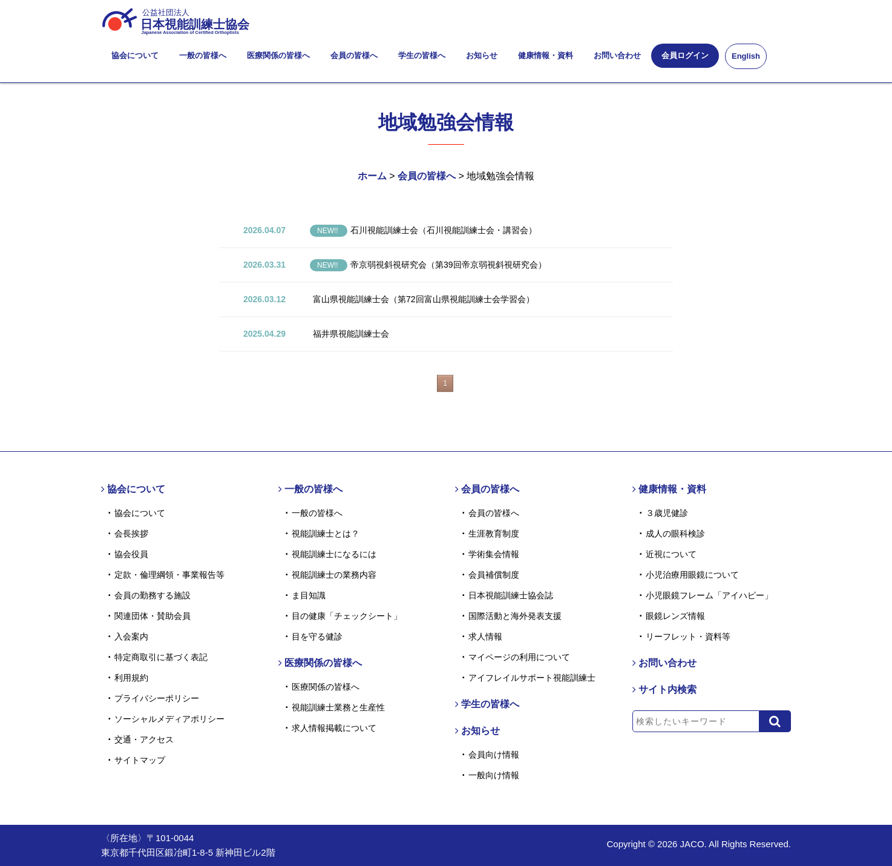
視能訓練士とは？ (325, 533)
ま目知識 (309, 595)
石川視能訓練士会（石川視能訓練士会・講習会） (423, 230)
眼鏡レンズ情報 (675, 616)
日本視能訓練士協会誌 (510, 595)
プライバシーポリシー (156, 698)
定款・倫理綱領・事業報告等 (169, 575)
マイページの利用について (519, 657)
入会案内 (131, 636)
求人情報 (485, 636)
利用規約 (131, 678)
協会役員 (131, 554)
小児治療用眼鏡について (692, 575)
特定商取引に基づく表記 (161, 657)
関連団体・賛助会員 (152, 616)
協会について (135, 55)
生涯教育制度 (493, 533)
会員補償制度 (493, 575)
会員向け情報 (493, 754)
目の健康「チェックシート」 (347, 616)
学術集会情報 (493, 554)
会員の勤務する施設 (152, 595)
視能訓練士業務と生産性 (338, 707)
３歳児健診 (667, 513)
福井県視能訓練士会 (351, 334)
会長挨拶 (131, 533)
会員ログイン (685, 55)
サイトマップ (139, 760)
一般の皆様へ (202, 55)
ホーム (372, 176)
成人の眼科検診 (675, 533)
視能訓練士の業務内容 (334, 575)
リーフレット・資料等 (688, 636)
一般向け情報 (493, 775)
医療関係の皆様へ (278, 55)
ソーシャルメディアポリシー (169, 719)
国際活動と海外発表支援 (515, 616)
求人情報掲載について (334, 728)
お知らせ (481, 55)
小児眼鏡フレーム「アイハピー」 (709, 595)
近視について (671, 554)
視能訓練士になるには (334, 554)
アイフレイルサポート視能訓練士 (531, 678)
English (746, 56)
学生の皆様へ (421, 55)
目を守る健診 (317, 636)
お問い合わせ (617, 55)
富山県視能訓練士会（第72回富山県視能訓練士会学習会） (423, 299)
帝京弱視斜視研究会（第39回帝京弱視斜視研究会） (428, 264)
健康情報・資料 (545, 55)
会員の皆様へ (354, 55)
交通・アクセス (144, 739)
